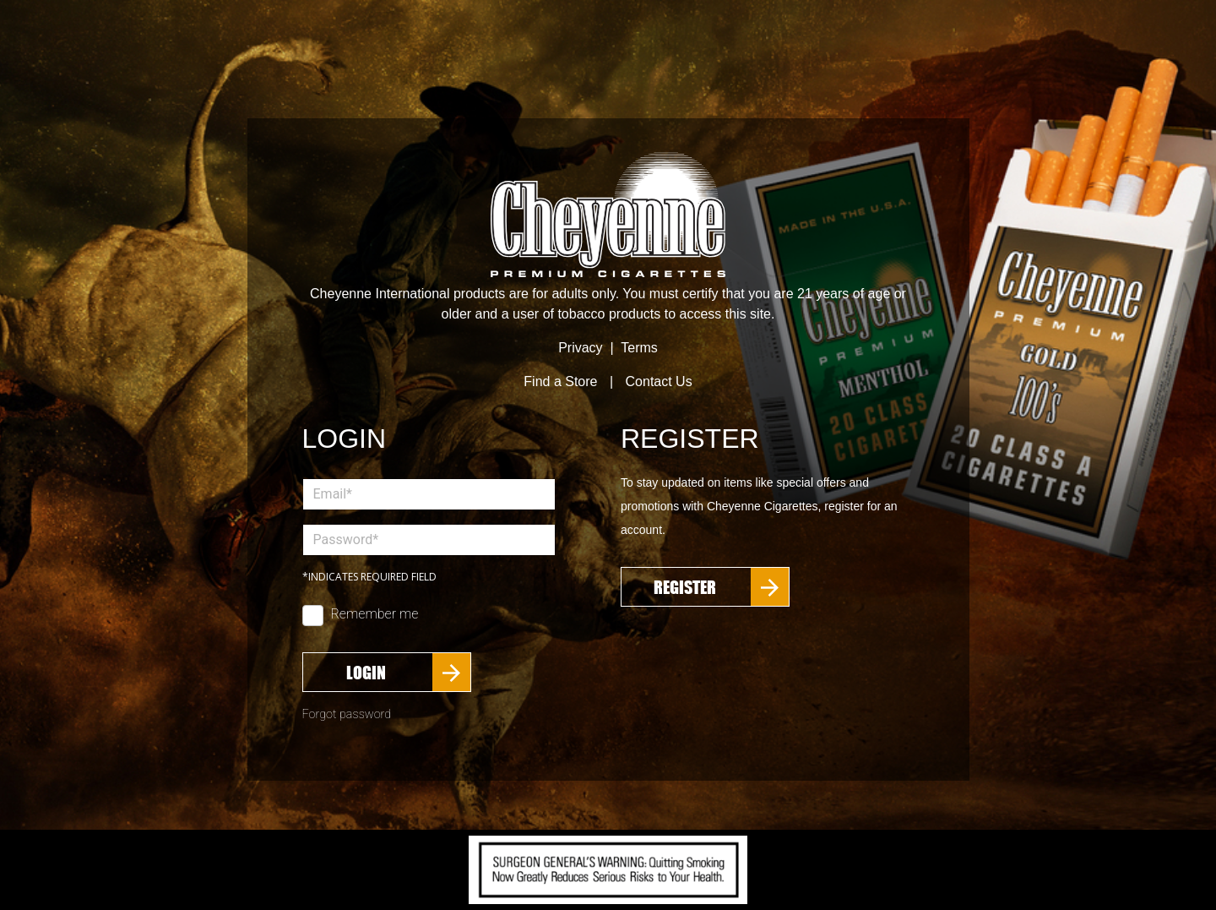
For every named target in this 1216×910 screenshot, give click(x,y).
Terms (639, 348)
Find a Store (560, 381)
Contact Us (659, 381)
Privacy (580, 348)
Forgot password (347, 714)
